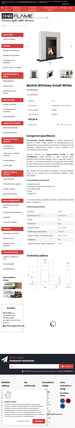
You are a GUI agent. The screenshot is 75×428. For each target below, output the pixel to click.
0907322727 (43, 2)
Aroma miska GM (58, 325)
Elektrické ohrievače (10, 128)
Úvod (4, 26)
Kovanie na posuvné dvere (11, 206)
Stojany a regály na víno (10, 258)
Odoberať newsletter (21, 360)
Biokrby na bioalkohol (11, 50)
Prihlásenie (56, 2)
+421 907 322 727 (47, 410)
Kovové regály (8, 264)
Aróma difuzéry (9, 160)
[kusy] (31, 337)
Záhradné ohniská (10, 194)
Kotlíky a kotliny (9, 189)
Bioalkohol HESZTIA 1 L (36, 325)
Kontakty (64, 8)
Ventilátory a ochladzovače (8, 147)
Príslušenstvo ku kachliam (9, 110)
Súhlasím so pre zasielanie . (49, 371)
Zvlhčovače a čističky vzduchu (11, 154)
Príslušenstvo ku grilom (12, 184)
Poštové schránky (10, 222)
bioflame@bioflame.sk (28, 2)
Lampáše (6, 217)
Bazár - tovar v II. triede (12, 68)
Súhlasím (39, 421)
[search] (47, 18)
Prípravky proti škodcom (8, 244)
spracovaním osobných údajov (43, 371)
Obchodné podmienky (33, 9)
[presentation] (28, 46)
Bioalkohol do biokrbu (11, 55)
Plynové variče (8, 238)
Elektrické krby (8, 81)
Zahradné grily (8, 179)
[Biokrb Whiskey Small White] (50, 46)
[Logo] (17, 18)
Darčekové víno (9, 269)
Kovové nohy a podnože (12, 212)
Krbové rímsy (8, 86)
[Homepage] (2, 8)
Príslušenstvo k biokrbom (9, 61)
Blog (70, 8)
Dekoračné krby (9, 117)
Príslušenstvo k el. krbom (10, 92)
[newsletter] (66, 366)
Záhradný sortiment (11, 233)
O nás (6, 9)
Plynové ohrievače (10, 133)
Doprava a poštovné (17, 9)
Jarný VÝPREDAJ (9, 39)
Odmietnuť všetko (23, 421)
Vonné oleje (7, 165)
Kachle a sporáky (9, 104)
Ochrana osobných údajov (50, 9)
